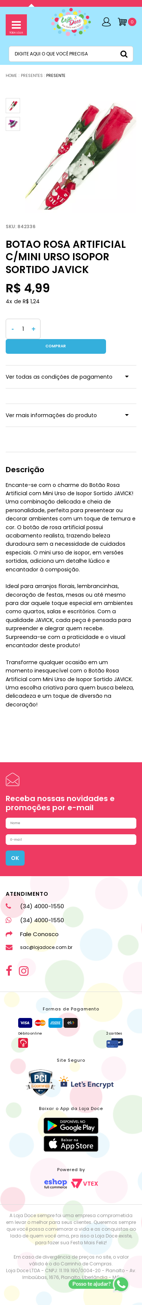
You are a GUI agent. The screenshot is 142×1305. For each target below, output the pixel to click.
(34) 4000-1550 (35, 900)
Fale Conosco (32, 928)
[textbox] (71, 54)
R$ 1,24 (31, 301)
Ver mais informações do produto (51, 400)
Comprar (88, 329)
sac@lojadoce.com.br (39, 941)
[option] (80, 155)
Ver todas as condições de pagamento (59, 362)
